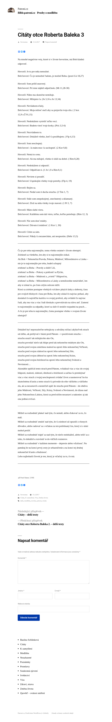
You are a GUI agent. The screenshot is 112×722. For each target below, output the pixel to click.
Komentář (22, 558)
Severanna (23, 42)
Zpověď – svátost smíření (32, 693)
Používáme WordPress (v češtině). (37, 713)
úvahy (45, 501)
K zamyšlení (29, 498)
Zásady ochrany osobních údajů (62, 713)
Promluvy (25, 666)
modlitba (27, 501)
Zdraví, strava (26, 684)
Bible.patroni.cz (26, 12)
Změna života (43, 498)
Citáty (22, 498)
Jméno (21, 591)
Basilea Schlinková (29, 639)
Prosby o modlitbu (47, 12)
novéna (33, 501)
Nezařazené (25, 657)
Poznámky (25, 662)
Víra (36, 498)
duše (22, 501)
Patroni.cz (23, 8)
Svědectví (25, 675)
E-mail (58, 591)
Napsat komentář (51, 42)
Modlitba (24, 653)
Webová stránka (24, 604)
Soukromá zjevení (29, 670)
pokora (39, 501)
